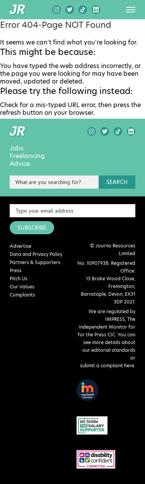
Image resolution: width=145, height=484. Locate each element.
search (117, 182)
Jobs (17, 148)
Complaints (22, 294)
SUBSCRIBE (31, 228)
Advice (20, 164)
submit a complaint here (107, 365)
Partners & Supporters (35, 262)
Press (16, 270)
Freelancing (27, 156)
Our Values (22, 286)
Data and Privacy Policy (36, 254)
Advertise (20, 246)
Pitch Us (18, 278)
